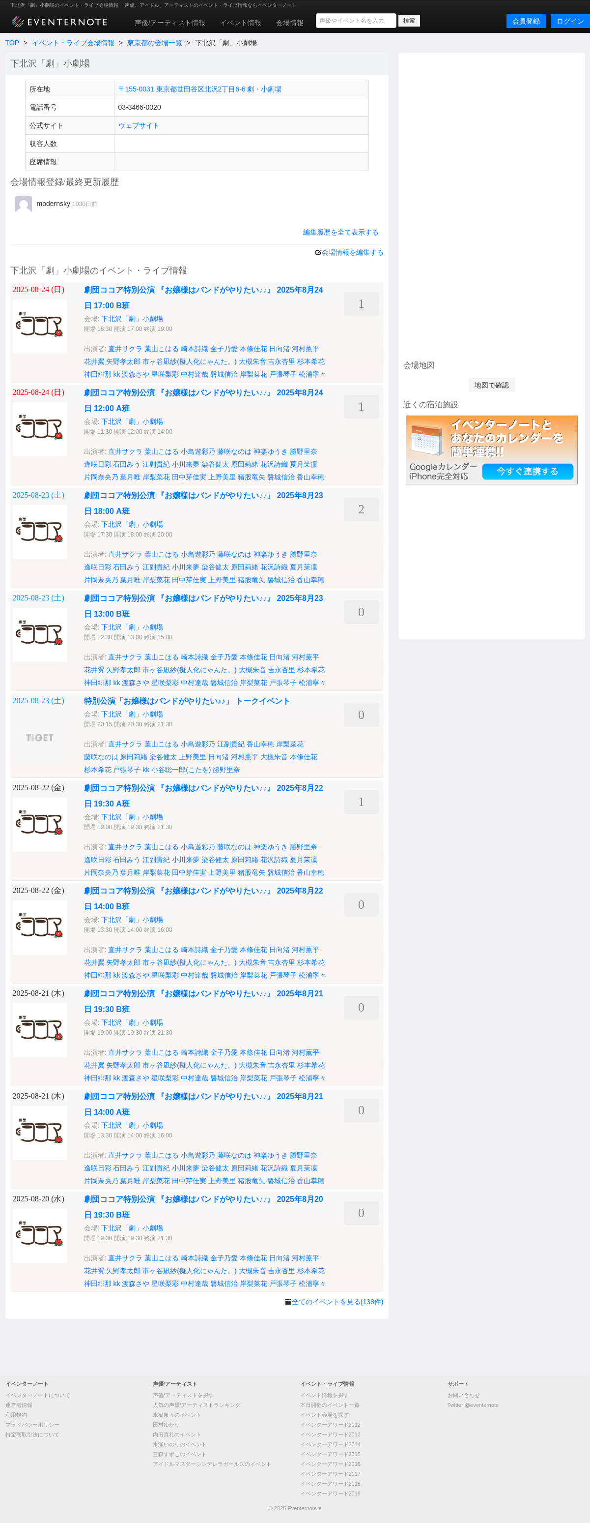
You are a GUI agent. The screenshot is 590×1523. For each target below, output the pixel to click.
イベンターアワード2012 (330, 1425)
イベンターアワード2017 (330, 1474)
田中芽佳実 (189, 477)
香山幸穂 (310, 477)
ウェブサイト (139, 125)
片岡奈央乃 (101, 477)
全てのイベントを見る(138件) (338, 1302)
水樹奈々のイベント (177, 1415)
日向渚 (279, 349)
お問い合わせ (464, 1395)
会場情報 (290, 23)
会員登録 (526, 21)
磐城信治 (224, 374)
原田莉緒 (244, 464)
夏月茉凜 (303, 464)
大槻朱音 (252, 361)
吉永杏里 (281, 361)
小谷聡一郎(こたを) (181, 770)
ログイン (570, 21)
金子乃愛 (224, 349)
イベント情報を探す (324, 1395)
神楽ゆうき (270, 451)
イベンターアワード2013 (330, 1434)
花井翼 (94, 361)
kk (116, 374)
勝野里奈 (303, 451)
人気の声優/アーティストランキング (197, 1405)
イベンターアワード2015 (330, 1454)
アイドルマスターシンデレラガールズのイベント (212, 1464)
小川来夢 (185, 464)
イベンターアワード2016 (330, 1464)
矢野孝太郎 (123, 361)
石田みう (126, 464)
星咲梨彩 (165, 374)
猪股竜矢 (251, 477)
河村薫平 (305, 349)
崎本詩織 (194, 349)
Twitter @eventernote (473, 1405)
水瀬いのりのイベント (180, 1444)
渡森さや (135, 374)
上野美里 (222, 477)
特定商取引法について (32, 1434)
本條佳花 (253, 349)
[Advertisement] (491, 205)
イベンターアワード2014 (330, 1444)
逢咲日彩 (98, 464)
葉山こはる (161, 349)
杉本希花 (311, 361)
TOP (12, 43)
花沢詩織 (274, 464)
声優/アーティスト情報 (170, 23)
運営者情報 (18, 1405)
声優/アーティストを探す (183, 1395)
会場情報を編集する (353, 252)
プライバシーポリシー (32, 1425)
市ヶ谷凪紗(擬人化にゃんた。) (189, 361)
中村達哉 (194, 374)
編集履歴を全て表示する (341, 232)
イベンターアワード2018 (330, 1484)
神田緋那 (98, 374)
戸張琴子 (283, 374)
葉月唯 (130, 477)
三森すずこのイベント (180, 1454)
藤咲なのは (234, 451)
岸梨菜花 (253, 374)
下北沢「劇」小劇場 (132, 319)
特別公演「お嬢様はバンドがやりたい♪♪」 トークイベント (187, 701)
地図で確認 (492, 385)
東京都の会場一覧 (154, 43)
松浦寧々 (312, 374)
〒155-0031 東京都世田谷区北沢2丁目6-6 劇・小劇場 (200, 89)
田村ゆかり (166, 1425)
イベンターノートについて (37, 1395)
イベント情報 (240, 23)
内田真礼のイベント (177, 1434)
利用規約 (16, 1415)
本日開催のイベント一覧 (330, 1405)
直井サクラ (125, 349)
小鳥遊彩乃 (198, 451)
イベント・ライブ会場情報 (73, 43)
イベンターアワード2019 (330, 1493)
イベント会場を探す (324, 1415)
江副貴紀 (156, 464)
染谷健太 (215, 464)
